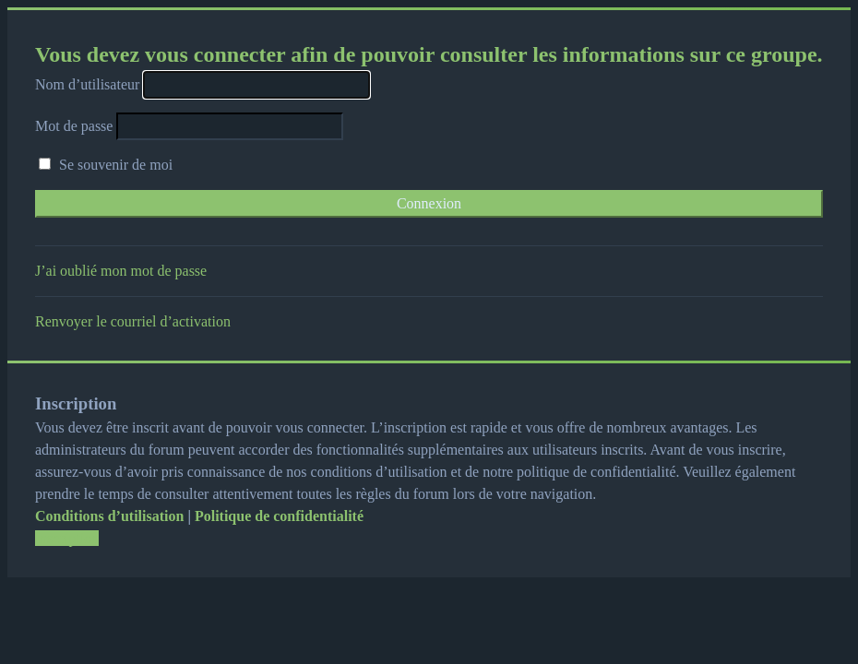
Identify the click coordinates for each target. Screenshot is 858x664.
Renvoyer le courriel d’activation (133, 321)
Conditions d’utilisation (109, 516)
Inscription (67, 538)
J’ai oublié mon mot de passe (121, 271)
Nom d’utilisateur (87, 84)
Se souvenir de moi (106, 164)
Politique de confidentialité (279, 516)
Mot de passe (74, 126)
